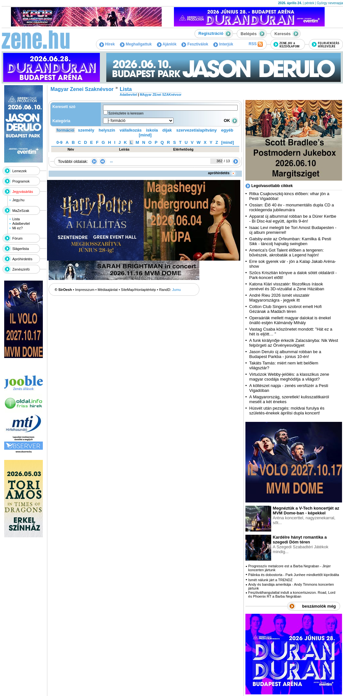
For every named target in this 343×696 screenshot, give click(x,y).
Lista (16, 219)
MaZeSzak (20, 211)
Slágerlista (20, 249)
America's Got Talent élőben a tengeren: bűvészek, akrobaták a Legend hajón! (286, 252)
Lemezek (19, 171)
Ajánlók (166, 44)
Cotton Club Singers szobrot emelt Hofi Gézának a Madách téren (285, 309)
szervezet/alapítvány (196, 130)
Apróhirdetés (22, 259)
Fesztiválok (194, 44)
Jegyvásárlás (22, 192)
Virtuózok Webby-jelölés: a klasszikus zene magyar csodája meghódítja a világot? (289, 377)
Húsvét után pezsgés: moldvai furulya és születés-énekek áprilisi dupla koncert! (286, 410)
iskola (152, 130)
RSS (256, 44)
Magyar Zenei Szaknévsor (82, 89)
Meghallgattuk (136, 44)
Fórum (17, 238)
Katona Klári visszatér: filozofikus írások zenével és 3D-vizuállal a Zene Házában (286, 286)
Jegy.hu (18, 200)
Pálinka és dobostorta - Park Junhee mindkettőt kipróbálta (293, 575)
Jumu (176, 290)
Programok (21, 181)
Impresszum (84, 290)
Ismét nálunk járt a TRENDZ (270, 580)
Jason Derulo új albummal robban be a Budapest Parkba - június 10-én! (285, 354)
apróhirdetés (222, 173)
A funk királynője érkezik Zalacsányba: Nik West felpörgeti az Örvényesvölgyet (293, 343)
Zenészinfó (21, 269)
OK (231, 120)
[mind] (145, 135)
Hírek (107, 44)
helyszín (107, 130)
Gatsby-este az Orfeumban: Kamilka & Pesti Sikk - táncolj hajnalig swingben (290, 241)
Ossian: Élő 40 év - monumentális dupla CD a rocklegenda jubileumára (291, 207)
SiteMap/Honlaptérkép (138, 290)
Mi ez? (17, 228)
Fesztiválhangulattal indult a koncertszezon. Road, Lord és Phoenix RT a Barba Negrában (291, 594)
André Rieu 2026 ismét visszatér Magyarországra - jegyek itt (279, 298)
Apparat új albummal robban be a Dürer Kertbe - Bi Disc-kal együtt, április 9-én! (292, 219)
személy (86, 130)
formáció (65, 130)
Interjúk (223, 44)
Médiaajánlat (108, 290)
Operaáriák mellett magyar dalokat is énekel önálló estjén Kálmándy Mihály (290, 320)
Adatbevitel (21, 223)
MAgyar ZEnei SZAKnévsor (160, 94)
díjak (167, 130)
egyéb (227, 130)
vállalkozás (130, 130)
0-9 (59, 142)
